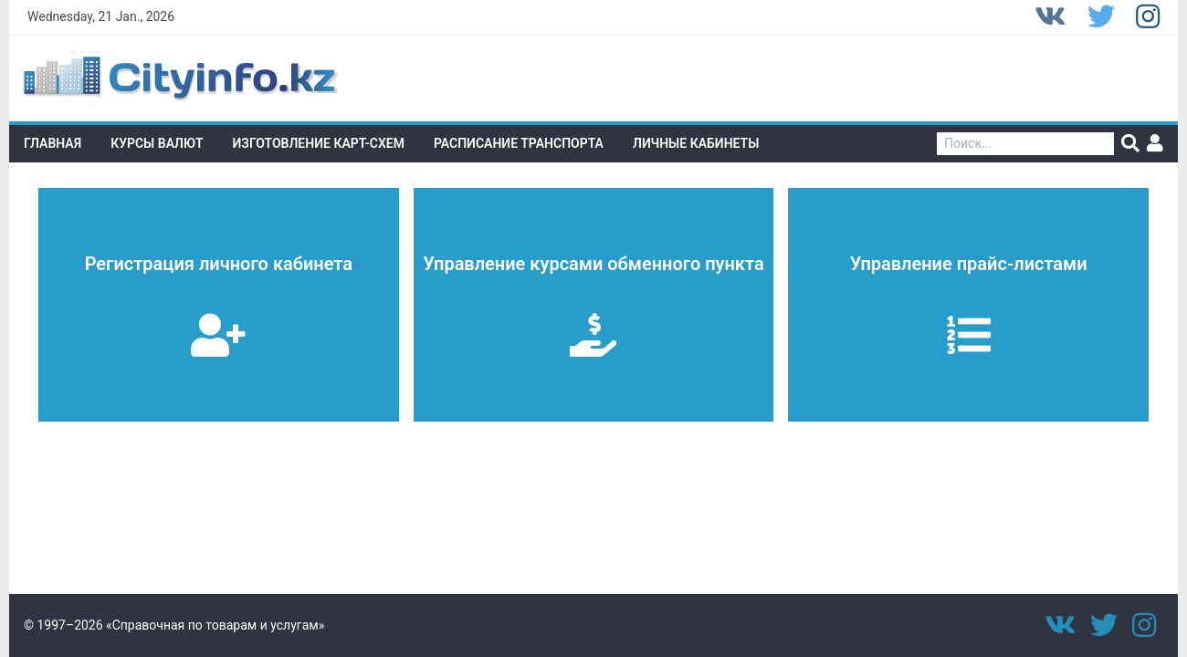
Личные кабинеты (696, 143)
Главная (52, 143)
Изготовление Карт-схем (318, 143)
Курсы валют (156, 143)
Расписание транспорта (519, 143)
